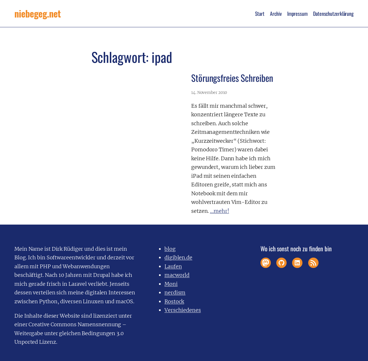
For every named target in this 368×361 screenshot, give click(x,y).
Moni (171, 284)
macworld (176, 275)
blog (170, 249)
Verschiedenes (182, 310)
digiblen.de (178, 257)
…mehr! (219, 211)
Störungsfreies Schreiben (232, 78)
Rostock (174, 301)
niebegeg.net (37, 13)
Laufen (173, 266)
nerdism (174, 292)
